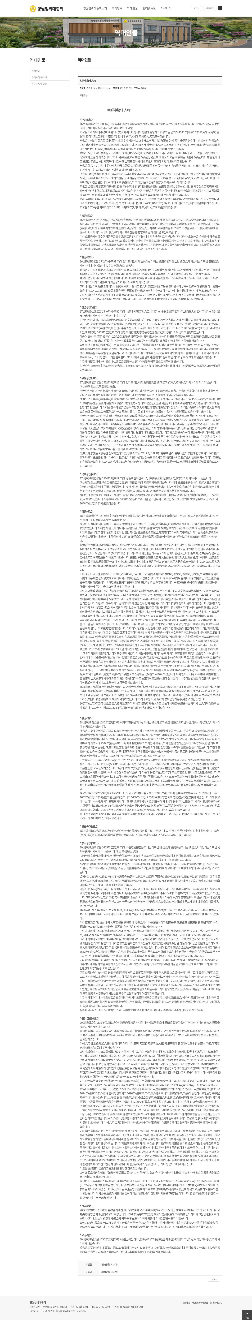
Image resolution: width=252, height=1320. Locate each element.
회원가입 (210, 8)
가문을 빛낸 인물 (39, 83)
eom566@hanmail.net (131, 1306)
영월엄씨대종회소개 (95, 8)
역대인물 (132, 8)
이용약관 (186, 1302)
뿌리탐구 (117, 8)
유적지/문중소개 (39, 77)
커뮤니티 (166, 8)
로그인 (196, 8)
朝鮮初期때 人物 (109, 1271)
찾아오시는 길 (216, 1302)
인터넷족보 (149, 8)
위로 (247, 1317)
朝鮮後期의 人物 (109, 1264)
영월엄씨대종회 (46, 8)
